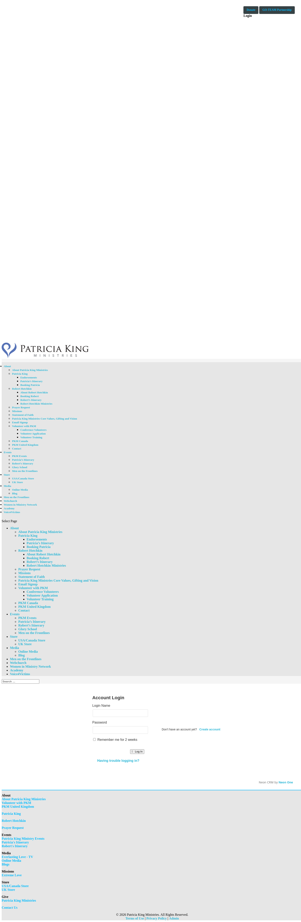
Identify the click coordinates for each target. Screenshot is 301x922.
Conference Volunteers (33, 429)
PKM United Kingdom (25, 444)
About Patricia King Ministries (30, 370)
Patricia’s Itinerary (31, 381)
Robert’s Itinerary (31, 399)
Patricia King (20, 373)
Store (7, 474)
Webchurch (10, 500)
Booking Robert (29, 396)
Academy (9, 508)
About (7, 366)
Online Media (20, 489)
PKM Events (19, 456)
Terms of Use (135, 918)
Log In (137, 751)
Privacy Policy (156, 918)
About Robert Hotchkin (34, 392)
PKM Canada (20, 441)
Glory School (19, 467)
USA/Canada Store (23, 478)
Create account (209, 729)
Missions (17, 411)
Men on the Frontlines (25, 471)
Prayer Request (21, 407)
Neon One (286, 782)
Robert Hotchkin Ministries (36, 403)
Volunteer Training (31, 437)
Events (8, 452)
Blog (14, 493)
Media (7, 485)
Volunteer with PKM (24, 426)
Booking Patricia (30, 385)
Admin (174, 918)
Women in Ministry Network (20, 504)
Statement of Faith (22, 414)
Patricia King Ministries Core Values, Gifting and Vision (44, 418)
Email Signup (20, 422)
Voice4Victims (12, 512)
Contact (16, 448)
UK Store (17, 482)
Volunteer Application (33, 433)
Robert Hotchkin (22, 388)
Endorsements (28, 377)
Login (247, 15)
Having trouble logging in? (118, 760)
